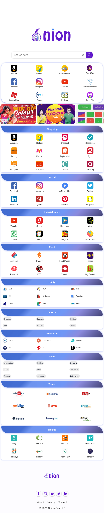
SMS (10, 289)
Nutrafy (39, 457)
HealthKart (90, 443)
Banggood (14, 170)
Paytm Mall (64, 156)
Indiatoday (41, 376)
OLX (44, 289)
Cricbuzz (7, 319)
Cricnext (40, 319)
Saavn (14, 239)
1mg (14, 443)
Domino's (14, 261)
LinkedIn (14, 204)
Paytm (11, 340)
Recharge (79, 348)
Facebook (14, 191)
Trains (11, 303)
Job (10, 296)
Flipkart (39, 143)
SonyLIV (64, 239)
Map (44, 303)
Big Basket (90, 274)
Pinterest (64, 204)
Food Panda (64, 261)
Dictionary (46, 296)
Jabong (14, 156)
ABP (39, 370)
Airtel (44, 348)
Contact (62, 502)
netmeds (39, 443)
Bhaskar (7, 376)
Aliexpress (39, 170)
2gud (90, 156)
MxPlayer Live (65, 191)
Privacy (51, 502)
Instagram (39, 191)
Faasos (90, 261)
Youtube (14, 226)
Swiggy (39, 261)
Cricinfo (73, 319)
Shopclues (90, 143)
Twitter (90, 191)
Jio (10, 348)
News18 (73, 363)
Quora (39, 204)
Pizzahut (14, 274)
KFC (39, 274)
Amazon (14, 143)
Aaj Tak (40, 363)
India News (74, 376)
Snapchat (90, 204)
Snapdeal (65, 143)
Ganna (39, 226)
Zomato (64, 274)
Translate (79, 296)
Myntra (39, 156)
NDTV (6, 370)
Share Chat (90, 239)
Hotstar (90, 226)
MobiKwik (79, 340)
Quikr (78, 303)
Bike (78, 289)
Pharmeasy (65, 457)
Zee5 (39, 239)
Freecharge (47, 340)
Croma (65, 170)
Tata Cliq (90, 170)
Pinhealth (90, 457)
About (40, 502)
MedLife (64, 443)
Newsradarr (8, 363)
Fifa (5, 325)
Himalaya (14, 457)
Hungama (65, 226)
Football (40, 325)
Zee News (74, 370)
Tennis (72, 325)
